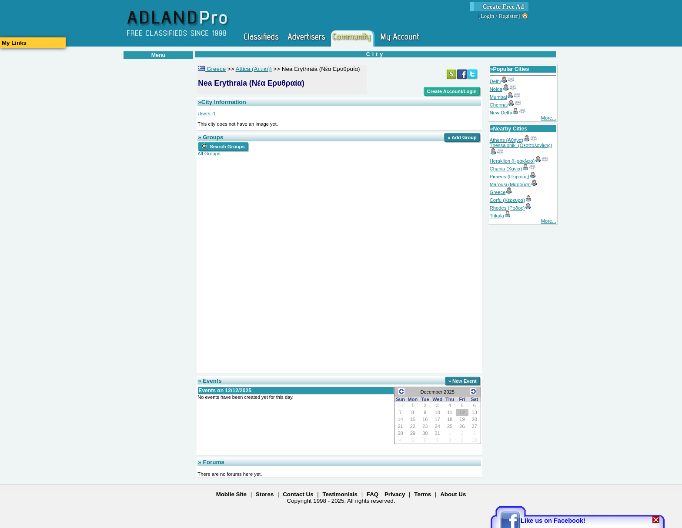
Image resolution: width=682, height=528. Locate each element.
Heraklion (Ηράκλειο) (512, 161)
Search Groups (222, 146)
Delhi (495, 81)
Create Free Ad (503, 6)
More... (548, 117)
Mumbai (498, 97)
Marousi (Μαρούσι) (510, 184)
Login (487, 16)
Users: (206, 113)
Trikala (497, 215)
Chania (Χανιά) (506, 168)
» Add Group (462, 137)
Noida (496, 89)
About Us (453, 494)
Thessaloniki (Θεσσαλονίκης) (521, 145)
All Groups (208, 153)
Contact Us (298, 494)
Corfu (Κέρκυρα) (507, 200)
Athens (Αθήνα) (506, 140)
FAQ (372, 494)
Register (508, 16)
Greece (498, 192)
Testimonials (339, 494)
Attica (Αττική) (254, 69)
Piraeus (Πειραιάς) (509, 176)
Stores (265, 494)
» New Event (462, 381)
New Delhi (501, 112)
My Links (14, 43)
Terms (422, 494)
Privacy (394, 494)
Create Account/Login (452, 91)
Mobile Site (231, 494)
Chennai (499, 104)
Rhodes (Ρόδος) (507, 208)
